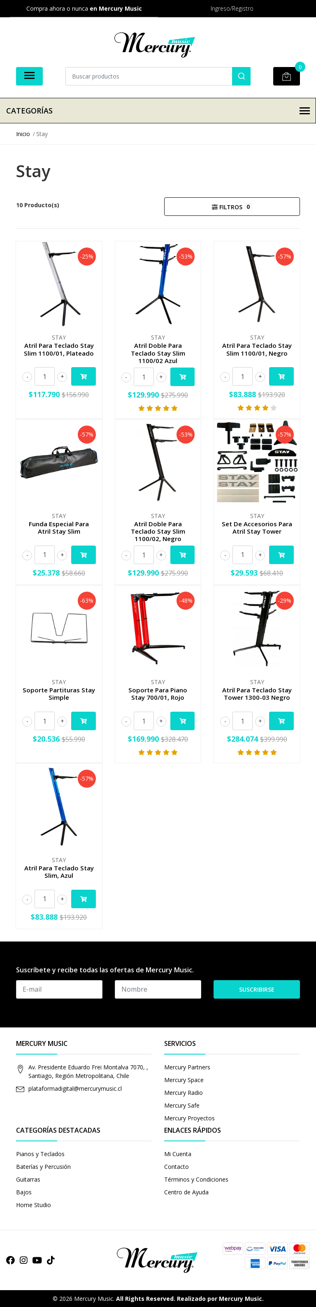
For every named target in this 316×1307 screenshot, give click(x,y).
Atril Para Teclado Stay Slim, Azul (59, 871)
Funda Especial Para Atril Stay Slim (59, 527)
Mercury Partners (187, 1067)
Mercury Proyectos (189, 1118)
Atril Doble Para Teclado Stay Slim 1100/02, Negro (158, 531)
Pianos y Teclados (40, 1154)
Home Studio (33, 1205)
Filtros (232, 206)
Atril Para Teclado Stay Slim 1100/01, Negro (257, 349)
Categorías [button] (158, 111)
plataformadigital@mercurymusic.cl (75, 1088)
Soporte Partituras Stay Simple (59, 693)
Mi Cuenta (177, 1154)
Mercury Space (184, 1080)
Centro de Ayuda (186, 1192)
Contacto (176, 1167)
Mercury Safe (182, 1105)
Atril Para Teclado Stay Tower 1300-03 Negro (257, 693)
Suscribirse (256, 989)
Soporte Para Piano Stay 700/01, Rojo (157, 693)
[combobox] (158, 76)
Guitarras (28, 1179)
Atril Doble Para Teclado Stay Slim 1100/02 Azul (158, 352)
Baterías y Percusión (43, 1167)
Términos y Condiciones (196, 1179)
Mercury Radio (183, 1092)
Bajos (24, 1192)
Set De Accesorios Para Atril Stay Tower (257, 527)
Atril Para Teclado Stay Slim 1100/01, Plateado (59, 349)
